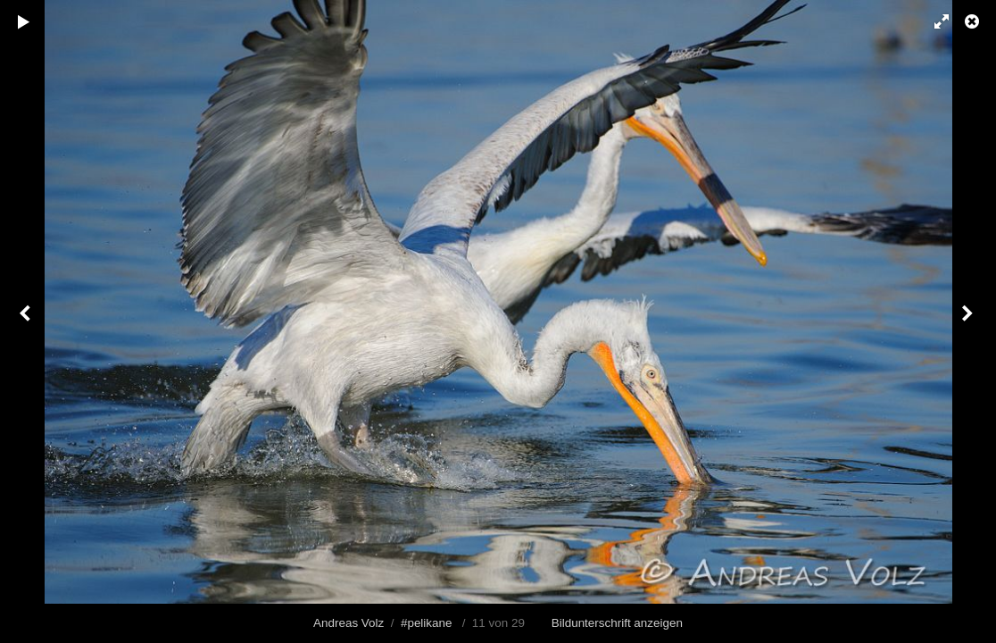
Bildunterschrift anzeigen (617, 623)
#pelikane (426, 623)
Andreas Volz (348, 623)
